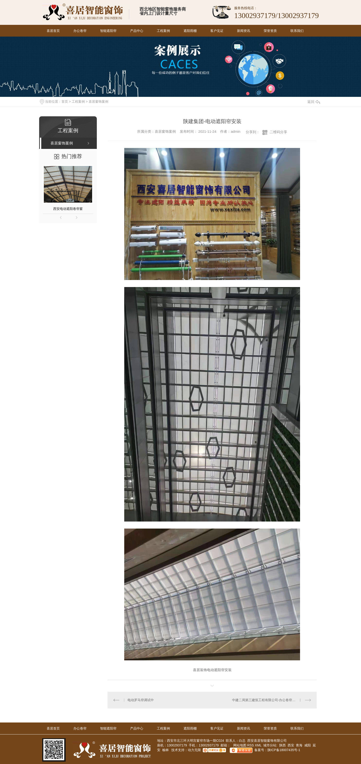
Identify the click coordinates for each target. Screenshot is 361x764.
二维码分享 (278, 132)
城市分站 (269, 745)
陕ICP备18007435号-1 (283, 750)
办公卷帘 (79, 31)
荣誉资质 (270, 31)
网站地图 (239, 745)
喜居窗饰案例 (98, 101)
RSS (251, 745)
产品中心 (136, 31)
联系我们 (297, 31)
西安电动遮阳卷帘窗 (68, 209)
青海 (299, 745)
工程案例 (163, 31)
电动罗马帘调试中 (141, 700)
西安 (291, 745)
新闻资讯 (243, 31)
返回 (313, 102)
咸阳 (307, 745)
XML (258, 745)
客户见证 (216, 31)
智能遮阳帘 (108, 31)
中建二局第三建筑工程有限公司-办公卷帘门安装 (267, 700)
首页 (64, 101)
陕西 (282, 745)
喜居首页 (53, 31)
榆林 (165, 750)
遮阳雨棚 (190, 31)
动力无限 (194, 750)
